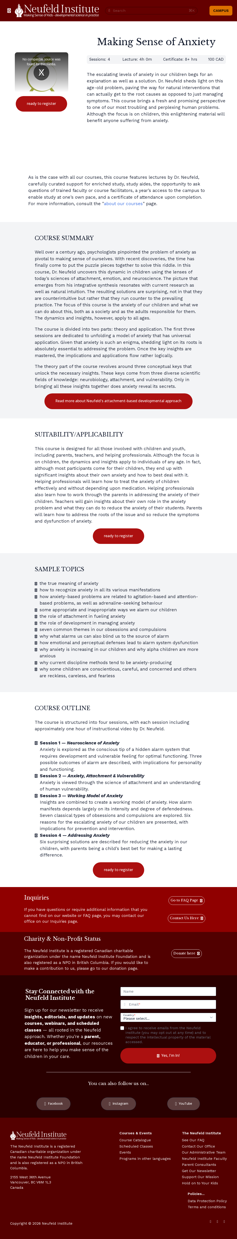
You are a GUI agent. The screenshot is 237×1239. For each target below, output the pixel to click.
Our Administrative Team (203, 1152)
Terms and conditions (207, 1207)
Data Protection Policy (207, 1201)
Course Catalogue (135, 1140)
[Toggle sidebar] (9, 10)
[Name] (168, 991)
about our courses (123, 203)
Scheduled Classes (136, 1146)
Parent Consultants (199, 1164)
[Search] (149, 10)
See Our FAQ (193, 1140)
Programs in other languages (145, 1158)
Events (125, 1152)
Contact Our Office (198, 1146)
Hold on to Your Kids (200, 1183)
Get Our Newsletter (199, 1171)
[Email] (172, 1004)
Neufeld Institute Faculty (204, 1158)
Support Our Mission (200, 1177)
